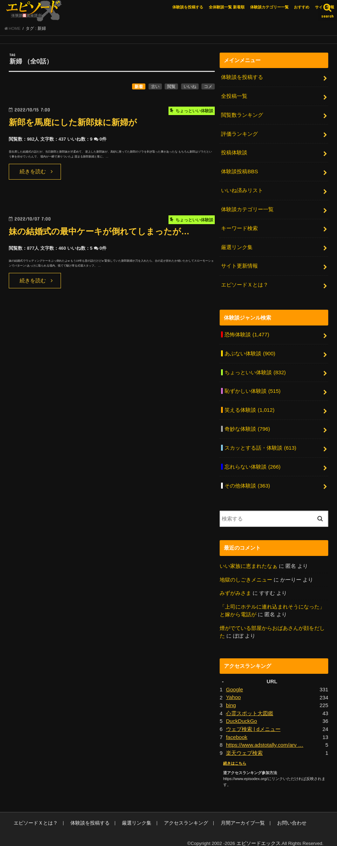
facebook (236, 729)
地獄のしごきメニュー (246, 573)
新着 (139, 87)
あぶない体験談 (250, 350)
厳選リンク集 (237, 245)
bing (231, 698)
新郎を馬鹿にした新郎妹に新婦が (75, 123)
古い (155, 87)
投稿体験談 (234, 152)
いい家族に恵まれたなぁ (248, 560)
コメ (208, 87)
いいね (190, 87)
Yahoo (233, 690)
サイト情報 (324, 7)
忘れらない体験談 (252, 461)
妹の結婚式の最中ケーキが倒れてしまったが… (103, 232)
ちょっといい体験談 (255, 368)
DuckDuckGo (241, 714)
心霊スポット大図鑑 (249, 706)
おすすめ (301, 7)
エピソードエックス (260, 835)
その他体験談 (247, 480)
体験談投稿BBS (239, 171)
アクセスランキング (174, 814)
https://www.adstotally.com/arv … (264, 737)
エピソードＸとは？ (244, 282)
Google (234, 682)
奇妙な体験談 (247, 424)
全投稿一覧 (234, 97)
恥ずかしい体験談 (252, 387)
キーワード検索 (239, 226)
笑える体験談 (249, 406)
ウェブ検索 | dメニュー (253, 721)
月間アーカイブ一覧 (227, 814)
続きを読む (33, 172)
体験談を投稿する (187, 7)
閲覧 (171, 87)
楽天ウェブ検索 (244, 745)
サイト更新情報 (239, 264)
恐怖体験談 (247, 331)
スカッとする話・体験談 (260, 443)
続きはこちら (234, 755)
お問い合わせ (273, 814)
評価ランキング (239, 133)
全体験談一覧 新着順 (227, 7)
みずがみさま (235, 587)
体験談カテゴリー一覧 (269, 7)
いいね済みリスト (242, 189)
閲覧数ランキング (242, 115)
